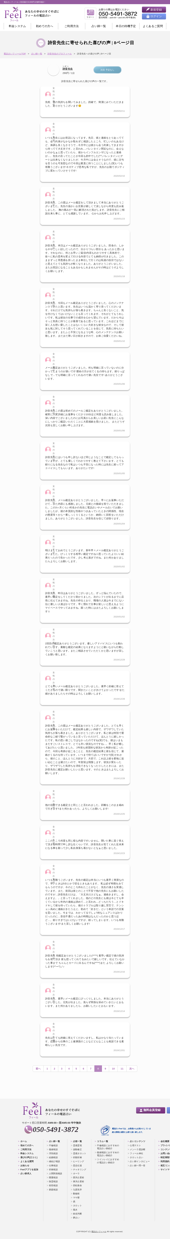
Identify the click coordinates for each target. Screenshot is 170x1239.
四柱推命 (77, 1185)
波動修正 (77, 1149)
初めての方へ (27, 1145)
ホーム (23, 1141)
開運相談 (53, 1177)
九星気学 (77, 1189)
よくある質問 (27, 1161)
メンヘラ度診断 (137, 1149)
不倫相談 (53, 1145)
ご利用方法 (71, 26)
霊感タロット (79, 1153)
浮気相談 (53, 1153)
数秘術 (76, 1193)
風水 (75, 1209)
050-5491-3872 (55, 1129)
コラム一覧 (102, 1141)
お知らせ (24, 1165)
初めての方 (44, 26)
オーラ (76, 1173)
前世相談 (53, 1185)
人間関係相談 (55, 1173)
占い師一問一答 (137, 1165)
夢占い (76, 1217)
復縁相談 (53, 1149)
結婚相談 (53, 1157)
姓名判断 (77, 1213)
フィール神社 (136, 1153)
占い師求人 (26, 1173)
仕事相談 (53, 1165)
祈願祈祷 (77, 1157)
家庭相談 (53, 1189)
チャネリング (79, 1169)
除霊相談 (53, 1181)
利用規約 (165, 1161)
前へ (38, 1068)
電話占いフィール (98, 1232)
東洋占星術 (78, 1181)
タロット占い (136, 1157)
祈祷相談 (53, 1169)
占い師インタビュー (140, 1161)
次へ (131, 1068)
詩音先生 (68, 68)
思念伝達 (77, 1165)
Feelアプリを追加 (29, 1169)
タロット (77, 1205)
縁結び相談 (54, 1161)
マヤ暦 (76, 1197)
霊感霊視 (77, 1145)
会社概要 (165, 1141)
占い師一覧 (98, 26)
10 (113, 1068)
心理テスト (135, 1145)
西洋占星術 (78, 1177)
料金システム (17, 26)
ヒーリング (78, 1161)
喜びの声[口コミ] (28, 1157)
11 (122, 1068)
